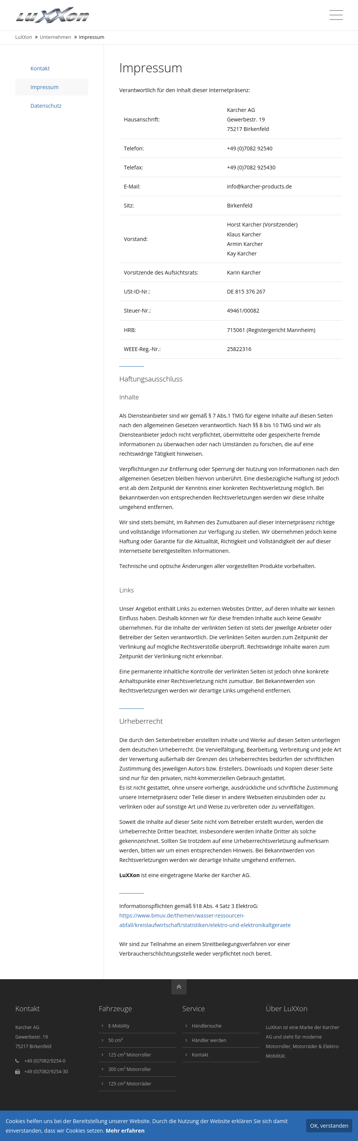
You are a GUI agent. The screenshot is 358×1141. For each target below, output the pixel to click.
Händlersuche (207, 1026)
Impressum (44, 87)
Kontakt (40, 68)
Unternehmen (55, 37)
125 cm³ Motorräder (129, 1083)
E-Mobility (118, 1026)
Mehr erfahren (125, 1130)
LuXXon (23, 37)
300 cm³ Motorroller (129, 1069)
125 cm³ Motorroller (129, 1055)
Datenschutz (45, 105)
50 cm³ (115, 1040)
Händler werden (209, 1040)
